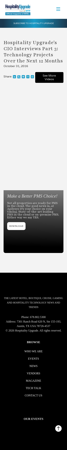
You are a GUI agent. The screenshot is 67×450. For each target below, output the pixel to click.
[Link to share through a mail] (27, 77)
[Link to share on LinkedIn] (14, 77)
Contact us (33, 395)
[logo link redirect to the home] (17, 9)
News (33, 366)
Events (33, 358)
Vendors (33, 373)
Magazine (33, 380)
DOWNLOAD (16, 226)
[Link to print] (32, 77)
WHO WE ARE (33, 351)
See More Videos (49, 77)
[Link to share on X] (18, 77)
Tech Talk (33, 388)
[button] (58, 9)
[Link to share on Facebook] (23, 77)
